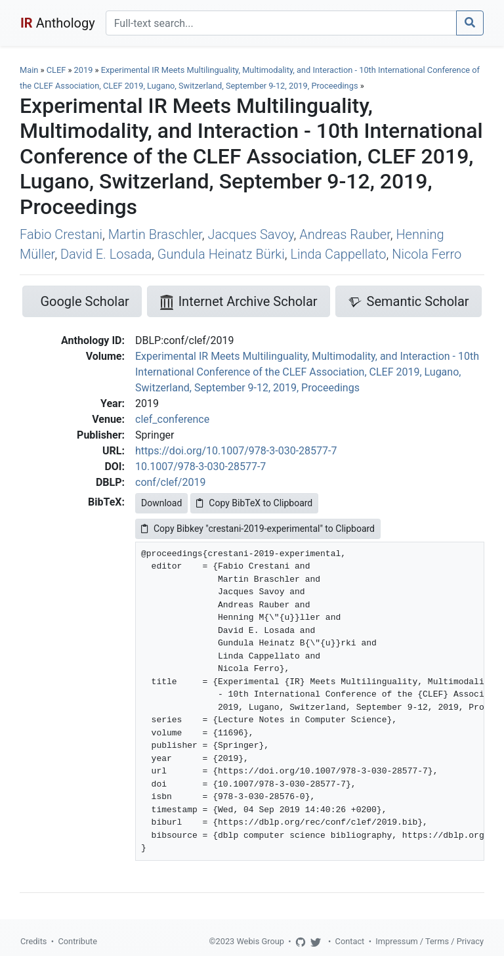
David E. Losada (106, 254)
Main (29, 70)
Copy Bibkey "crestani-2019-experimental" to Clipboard (258, 528)
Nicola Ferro (426, 254)
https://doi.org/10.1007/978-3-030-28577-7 (236, 451)
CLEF (56, 70)
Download (161, 503)
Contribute (77, 941)
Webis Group (260, 941)
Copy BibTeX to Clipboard (254, 503)
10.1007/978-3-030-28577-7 (200, 466)
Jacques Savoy (251, 234)
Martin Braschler (155, 234)
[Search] (281, 23)
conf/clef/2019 (170, 482)
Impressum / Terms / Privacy (429, 941)
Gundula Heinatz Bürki (221, 254)
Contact (350, 941)
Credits (33, 941)
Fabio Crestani (61, 234)
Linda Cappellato (338, 254)
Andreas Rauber (344, 234)
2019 (83, 70)
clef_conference (172, 419)
